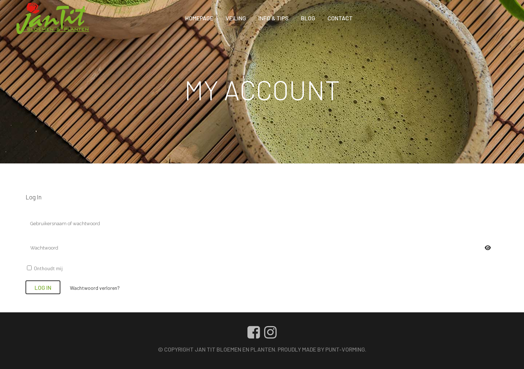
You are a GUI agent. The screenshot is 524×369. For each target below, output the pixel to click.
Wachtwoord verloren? (95, 288)
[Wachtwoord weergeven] (488, 248)
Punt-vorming (345, 349)
